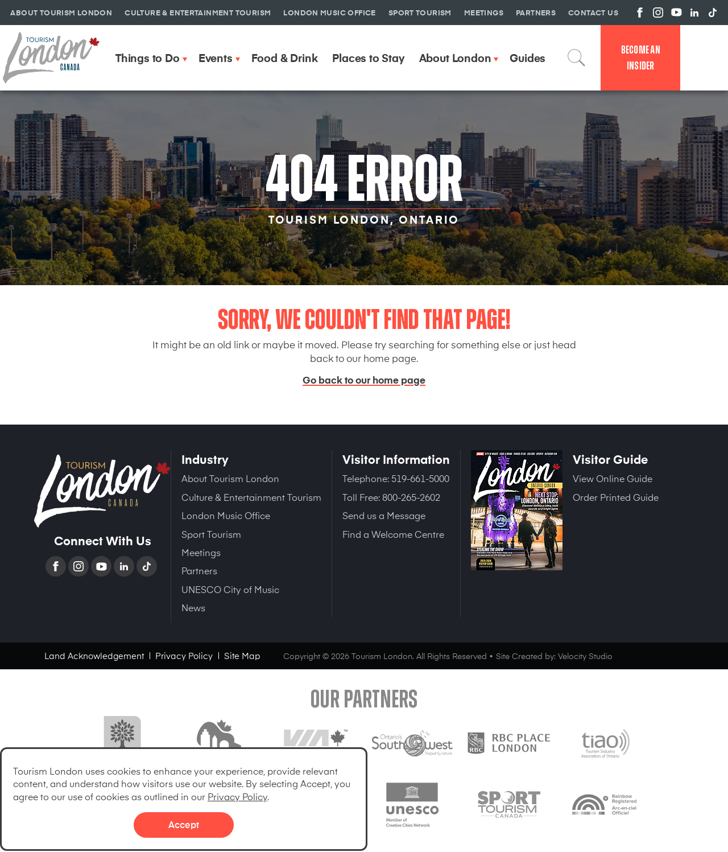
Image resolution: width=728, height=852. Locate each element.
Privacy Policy (237, 796)
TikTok (147, 566)
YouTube (102, 566)
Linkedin (125, 566)
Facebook (57, 566)
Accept (183, 824)
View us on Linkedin (694, 12)
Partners (199, 570)
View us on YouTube (676, 12)
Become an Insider (640, 58)
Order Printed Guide (616, 497)
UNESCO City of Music (230, 589)
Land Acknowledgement (94, 655)
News (193, 607)
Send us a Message (383, 515)
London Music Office (225, 515)
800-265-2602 (411, 497)
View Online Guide (612, 478)
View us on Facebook (639, 12)
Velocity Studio (585, 656)
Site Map (242, 655)
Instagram (79, 566)
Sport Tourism (211, 534)
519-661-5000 (420, 478)
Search (577, 57)
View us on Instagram (658, 12)
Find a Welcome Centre (393, 534)
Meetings (201, 552)
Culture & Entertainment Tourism (251, 497)
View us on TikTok (712, 12)
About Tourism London (230, 478)
